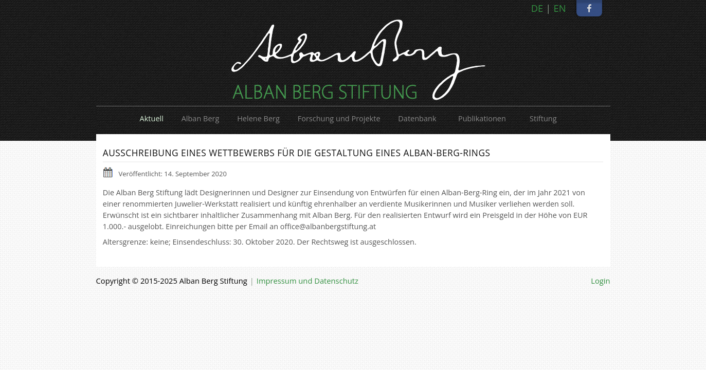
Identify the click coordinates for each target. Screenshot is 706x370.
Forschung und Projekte (339, 118)
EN (559, 8)
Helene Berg (258, 118)
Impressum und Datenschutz (307, 280)
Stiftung (543, 118)
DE (537, 8)
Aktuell (152, 118)
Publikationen (482, 118)
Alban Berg (201, 118)
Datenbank (417, 118)
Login (600, 280)
